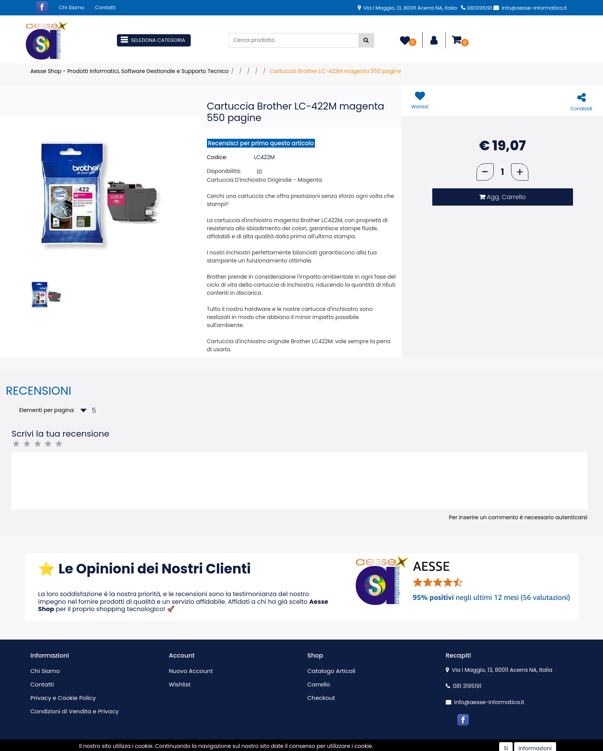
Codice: (217, 157)
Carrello (318, 684)
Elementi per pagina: (47, 410)
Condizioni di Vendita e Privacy (74, 711)
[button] (366, 40)
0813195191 (476, 8)
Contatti (105, 7)
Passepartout (318, 747)
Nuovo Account (191, 671)
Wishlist (179, 684)
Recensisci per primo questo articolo (261, 143)
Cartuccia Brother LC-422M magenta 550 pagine (335, 71)
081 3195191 (463, 686)
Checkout (321, 698)
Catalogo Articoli (331, 671)
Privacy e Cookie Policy (63, 698)
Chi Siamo (71, 7)
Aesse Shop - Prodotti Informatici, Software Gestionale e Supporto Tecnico (129, 71)
